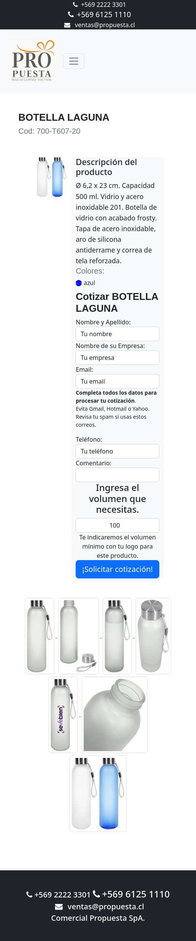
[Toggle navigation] (73, 61)
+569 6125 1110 (99, 14)
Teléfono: (89, 439)
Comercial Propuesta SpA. (98, 918)
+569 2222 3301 (99, 4)
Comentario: (93, 463)
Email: (84, 369)
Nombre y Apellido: (103, 322)
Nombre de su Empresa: (110, 346)
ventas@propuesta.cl (99, 25)
